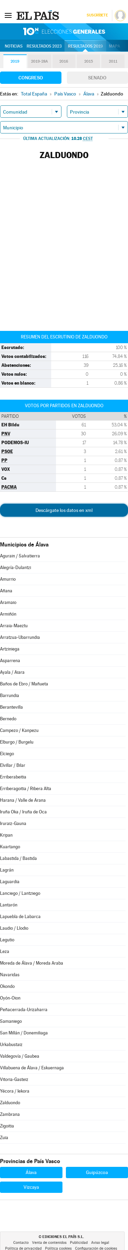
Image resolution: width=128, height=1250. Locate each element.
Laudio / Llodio (14, 928)
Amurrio (8, 579)
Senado (97, 77)
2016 (63, 61)
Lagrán (7, 870)
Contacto (21, 1242)
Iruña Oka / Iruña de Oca (23, 811)
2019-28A (39, 61)
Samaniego (11, 1021)
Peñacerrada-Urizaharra (23, 1009)
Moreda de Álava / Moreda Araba (31, 963)
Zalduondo (10, 1102)
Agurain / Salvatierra (20, 555)
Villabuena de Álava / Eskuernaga (32, 1067)
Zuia (4, 1137)
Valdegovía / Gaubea (19, 1056)
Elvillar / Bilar (12, 765)
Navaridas (9, 974)
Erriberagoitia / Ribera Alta (25, 788)
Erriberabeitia (13, 776)
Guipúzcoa (97, 1172)
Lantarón (8, 904)
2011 (113, 61)
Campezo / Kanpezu (19, 730)
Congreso (30, 77)
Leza (4, 951)
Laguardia (9, 881)
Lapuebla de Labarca (20, 916)
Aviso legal (100, 1242)
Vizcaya (31, 1187)
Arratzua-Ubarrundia (20, 637)
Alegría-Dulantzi (15, 567)
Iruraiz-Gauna (13, 823)
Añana (6, 590)
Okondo (7, 986)
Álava (31, 1172)
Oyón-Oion (10, 998)
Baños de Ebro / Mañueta (24, 683)
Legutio (7, 939)
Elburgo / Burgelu (16, 742)
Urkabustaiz (11, 1044)
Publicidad (79, 1242)
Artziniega (9, 649)
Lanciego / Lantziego (20, 893)
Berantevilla (11, 707)
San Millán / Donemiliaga (24, 1032)
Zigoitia (7, 1126)
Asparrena (10, 660)
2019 (15, 61)
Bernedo (8, 718)
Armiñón (8, 614)
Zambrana (10, 1114)
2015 (88, 61)
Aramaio (8, 602)
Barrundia (9, 695)
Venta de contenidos (49, 1242)
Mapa (114, 46)
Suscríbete (97, 15)
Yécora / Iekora (14, 1091)
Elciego (7, 753)
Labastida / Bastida (18, 858)
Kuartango (10, 846)
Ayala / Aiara (12, 672)
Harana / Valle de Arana (23, 800)
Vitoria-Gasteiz (14, 1079)
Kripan (6, 835)
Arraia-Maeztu (14, 625)
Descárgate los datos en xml (64, 510)
